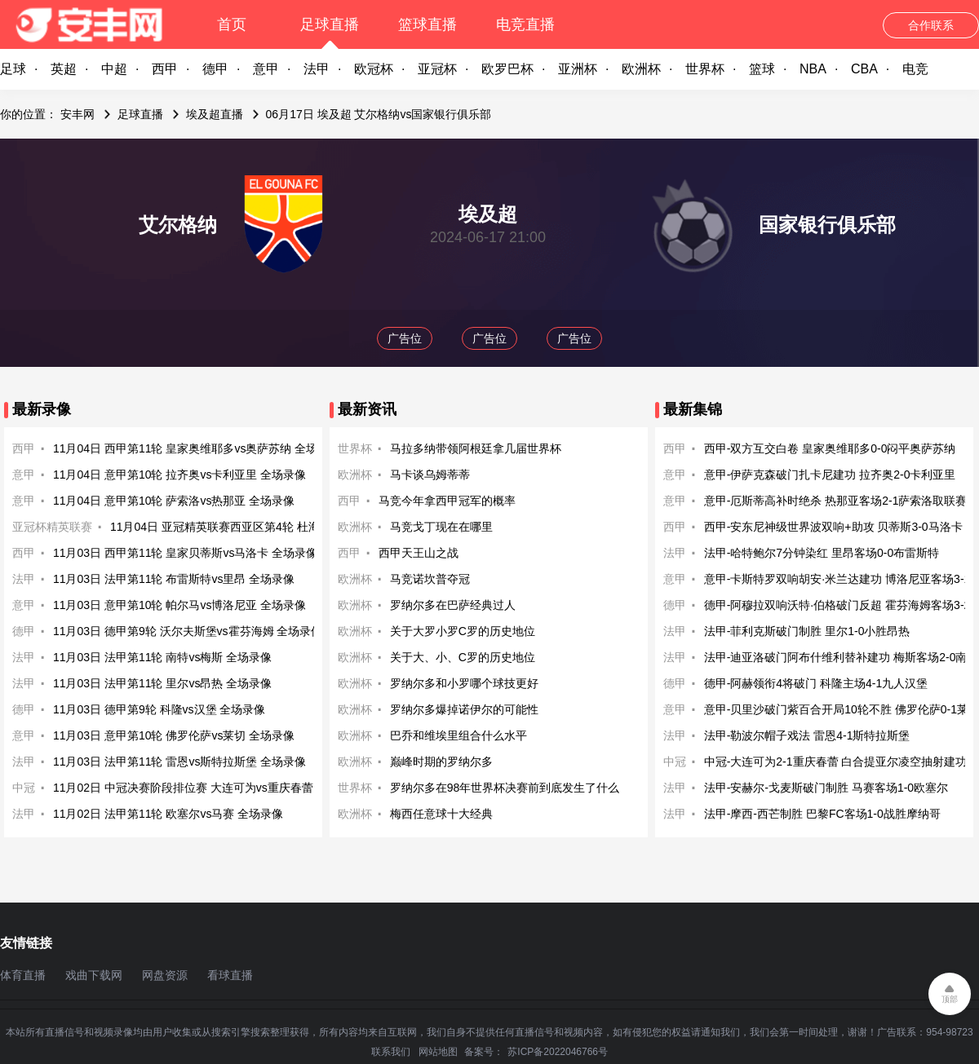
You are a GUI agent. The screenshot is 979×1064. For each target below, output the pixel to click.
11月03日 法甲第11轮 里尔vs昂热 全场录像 (162, 683)
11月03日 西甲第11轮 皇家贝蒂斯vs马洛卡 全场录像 (185, 552)
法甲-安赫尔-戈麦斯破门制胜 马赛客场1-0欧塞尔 (826, 787)
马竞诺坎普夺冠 (430, 578)
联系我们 (390, 1051)
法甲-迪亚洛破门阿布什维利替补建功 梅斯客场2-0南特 (841, 657)
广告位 (405, 338)
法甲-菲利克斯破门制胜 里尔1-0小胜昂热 (807, 631)
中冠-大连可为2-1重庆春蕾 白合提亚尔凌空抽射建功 (836, 761)
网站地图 (438, 1051)
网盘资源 (165, 975)
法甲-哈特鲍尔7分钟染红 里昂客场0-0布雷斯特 (822, 552)
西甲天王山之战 (418, 552)
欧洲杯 (641, 69)
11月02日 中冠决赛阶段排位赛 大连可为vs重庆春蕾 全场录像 (207, 787)
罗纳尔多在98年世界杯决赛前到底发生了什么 (505, 787)
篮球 (762, 69)
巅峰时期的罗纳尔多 (441, 761)
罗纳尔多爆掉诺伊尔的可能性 (464, 709)
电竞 (915, 69)
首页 (231, 24)
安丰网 (77, 114)
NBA (813, 69)
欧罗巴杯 (507, 69)
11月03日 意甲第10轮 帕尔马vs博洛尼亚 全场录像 (179, 604)
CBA (864, 69)
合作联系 (931, 25)
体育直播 (23, 975)
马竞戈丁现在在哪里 (441, 526)
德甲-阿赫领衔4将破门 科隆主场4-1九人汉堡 (816, 683)
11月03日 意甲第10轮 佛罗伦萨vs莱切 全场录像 (174, 735)
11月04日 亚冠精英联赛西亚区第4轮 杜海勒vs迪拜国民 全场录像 (273, 526)
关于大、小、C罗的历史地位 (462, 657)
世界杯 (704, 69)
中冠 (23, 787)
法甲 (316, 69)
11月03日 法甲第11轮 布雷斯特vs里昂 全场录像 (174, 578)
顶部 (949, 999)
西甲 (165, 69)
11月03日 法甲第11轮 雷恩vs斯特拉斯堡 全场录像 (179, 761)
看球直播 (230, 975)
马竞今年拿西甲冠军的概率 (447, 500)
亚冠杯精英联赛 (52, 526)
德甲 (215, 69)
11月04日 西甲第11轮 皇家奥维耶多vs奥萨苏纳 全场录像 (196, 448)
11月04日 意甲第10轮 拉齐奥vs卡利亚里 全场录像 (179, 474)
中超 (114, 69)
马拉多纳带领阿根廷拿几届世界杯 (475, 448)
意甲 (266, 69)
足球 (13, 69)
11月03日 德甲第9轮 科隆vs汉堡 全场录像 (159, 709)
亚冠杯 (437, 69)
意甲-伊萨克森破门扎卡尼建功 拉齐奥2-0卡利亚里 (830, 474)
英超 (64, 69)
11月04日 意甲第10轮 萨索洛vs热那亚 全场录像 (174, 500)
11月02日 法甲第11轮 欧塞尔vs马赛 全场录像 (168, 813)
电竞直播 (525, 24)
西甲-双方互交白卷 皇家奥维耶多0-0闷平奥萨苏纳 (830, 448)
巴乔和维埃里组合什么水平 (458, 735)
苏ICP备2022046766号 (557, 1051)
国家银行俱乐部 (827, 225)
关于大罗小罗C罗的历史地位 (462, 631)
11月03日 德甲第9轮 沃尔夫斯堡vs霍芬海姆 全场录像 (188, 631)
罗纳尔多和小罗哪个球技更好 (464, 683)
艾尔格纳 (178, 225)
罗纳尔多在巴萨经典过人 (453, 604)
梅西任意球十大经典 (441, 813)
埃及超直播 (214, 114)
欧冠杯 (373, 69)
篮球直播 (427, 24)
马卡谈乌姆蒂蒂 (430, 474)
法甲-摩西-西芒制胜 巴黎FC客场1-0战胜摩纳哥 (822, 813)
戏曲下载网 (93, 975)
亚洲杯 (577, 69)
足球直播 (329, 24)
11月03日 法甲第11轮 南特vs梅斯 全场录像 (162, 657)
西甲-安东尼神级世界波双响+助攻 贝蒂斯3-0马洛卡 (833, 526)
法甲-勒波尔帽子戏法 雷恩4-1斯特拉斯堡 (807, 735)
